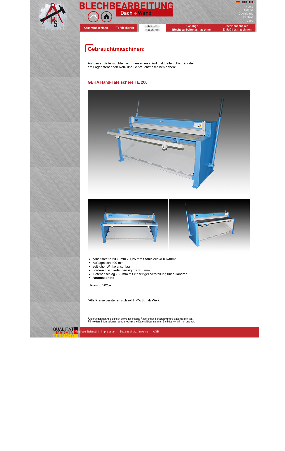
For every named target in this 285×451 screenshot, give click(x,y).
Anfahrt (248, 10)
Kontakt (248, 17)
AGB (156, 331)
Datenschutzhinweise (134, 331)
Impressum (108, 331)
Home (249, 6)
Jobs (250, 20)
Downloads (246, 13)
